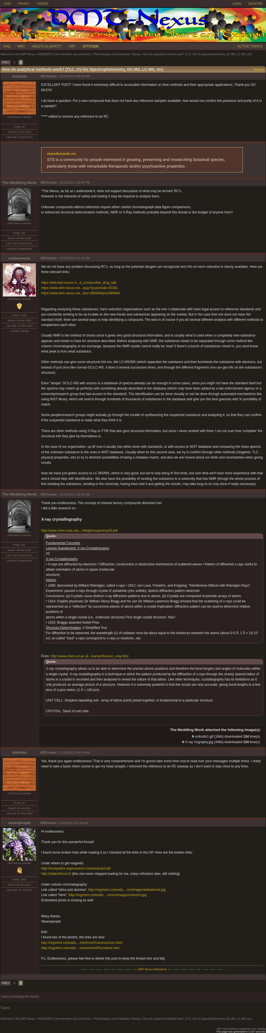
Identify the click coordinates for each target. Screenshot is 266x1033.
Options (259, 69)
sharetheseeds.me (61, 154)
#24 (43, 494)
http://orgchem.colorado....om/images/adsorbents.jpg (127, 890)
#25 (43, 752)
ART (72, 46)
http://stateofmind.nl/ (56, 874)
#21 (43, 76)
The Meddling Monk (19, 183)
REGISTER (255, 3)
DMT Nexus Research (152, 969)
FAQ (7, 46)
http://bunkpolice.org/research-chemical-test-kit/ (76, 868)
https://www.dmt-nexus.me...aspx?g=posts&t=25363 (79, 288)
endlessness (19, 258)
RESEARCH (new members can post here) (64, 54)
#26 (43, 823)
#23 (43, 258)
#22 (43, 182)
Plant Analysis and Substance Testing (117, 54)
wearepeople (19, 823)
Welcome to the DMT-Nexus (18, 54)
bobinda (19, 76)
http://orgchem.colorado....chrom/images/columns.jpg (107, 895)
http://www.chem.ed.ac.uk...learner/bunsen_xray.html (89, 656)
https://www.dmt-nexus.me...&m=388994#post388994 (80, 293)
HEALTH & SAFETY (47, 46)
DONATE (43, 3)
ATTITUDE (91, 46)
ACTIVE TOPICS (249, 46)
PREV (5, 62)
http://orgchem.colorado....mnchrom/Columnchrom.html (81, 943)
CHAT (7, 3)
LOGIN (237, 3)
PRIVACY (24, 3)
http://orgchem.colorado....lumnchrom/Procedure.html (80, 948)
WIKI (21, 46)
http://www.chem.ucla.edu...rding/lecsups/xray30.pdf (79, 531)
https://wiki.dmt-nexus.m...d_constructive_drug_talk (78, 283)
